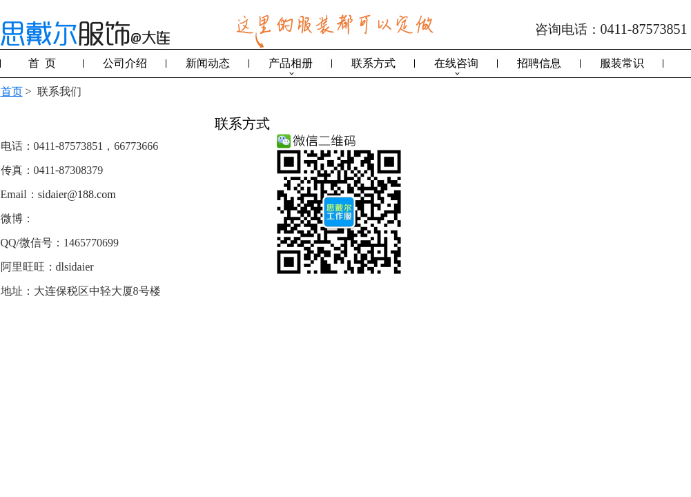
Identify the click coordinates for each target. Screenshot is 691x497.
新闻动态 (208, 63)
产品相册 (291, 63)
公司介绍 (125, 63)
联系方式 (373, 63)
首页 (12, 91)
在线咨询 (456, 63)
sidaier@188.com (77, 194)
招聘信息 (539, 63)
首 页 (42, 63)
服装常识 (622, 63)
